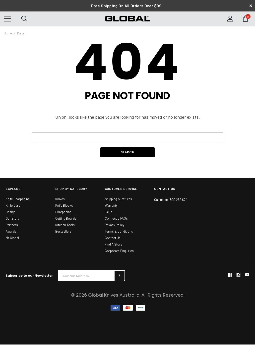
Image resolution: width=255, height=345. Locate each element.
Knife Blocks (64, 206)
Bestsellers (63, 232)
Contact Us (113, 238)
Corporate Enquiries (119, 251)
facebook (230, 275)
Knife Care (13, 206)
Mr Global (12, 238)
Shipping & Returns (118, 199)
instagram (238, 275)
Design (10, 212)
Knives (60, 199)
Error (20, 33)
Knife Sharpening (18, 199)
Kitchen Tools (65, 225)
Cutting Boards (65, 219)
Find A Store (113, 245)
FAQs (108, 212)
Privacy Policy (114, 225)
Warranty (111, 206)
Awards (11, 232)
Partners (12, 225)
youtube (247, 275)
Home (8, 33)
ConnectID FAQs (116, 219)
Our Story (12, 219)
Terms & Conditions (119, 232)
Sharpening (63, 212)
